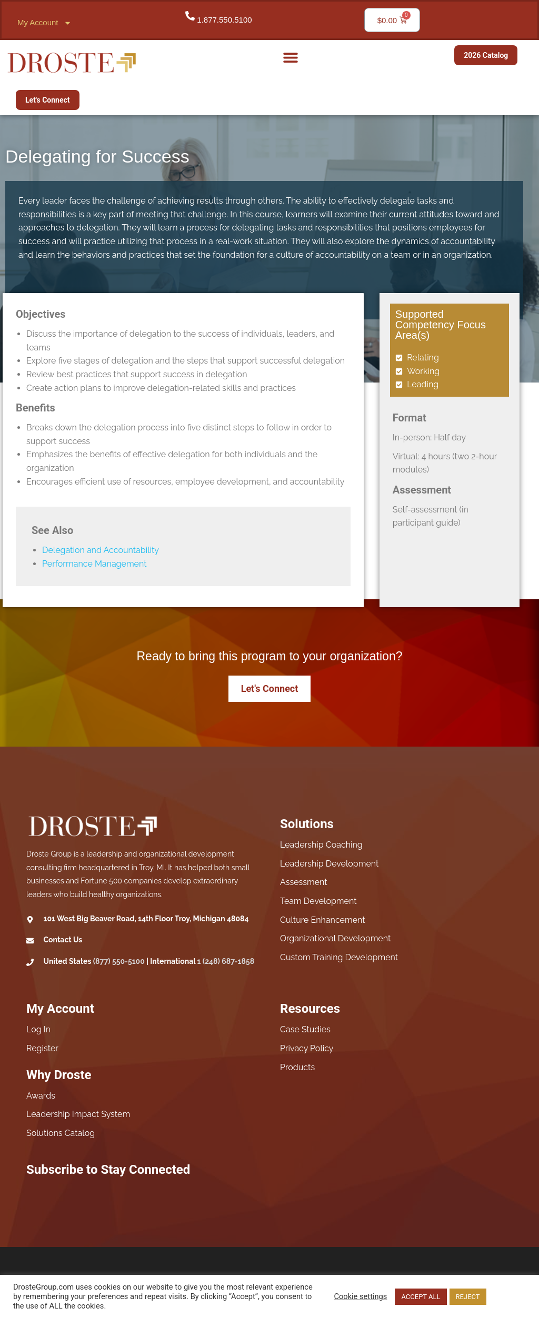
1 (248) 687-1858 (226, 961)
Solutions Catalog (60, 1133)
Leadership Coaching (321, 845)
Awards (40, 1096)
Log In (38, 1029)
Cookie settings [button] (360, 1296)
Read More (507, 1296)
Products (297, 1067)
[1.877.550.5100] (190, 16)
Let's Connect (47, 100)
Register (42, 1048)
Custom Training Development (339, 957)
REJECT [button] (468, 1297)
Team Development (318, 901)
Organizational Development (335, 938)
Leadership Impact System (78, 1114)
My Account (44, 23)
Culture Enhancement (322, 920)
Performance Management (94, 564)
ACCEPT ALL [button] (420, 1297)
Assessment (303, 882)
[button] (290, 57)
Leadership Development (329, 864)
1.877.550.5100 (224, 19)
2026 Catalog (486, 55)
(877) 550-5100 (119, 961)
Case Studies (305, 1029)
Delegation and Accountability (100, 550)
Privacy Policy (307, 1048)
